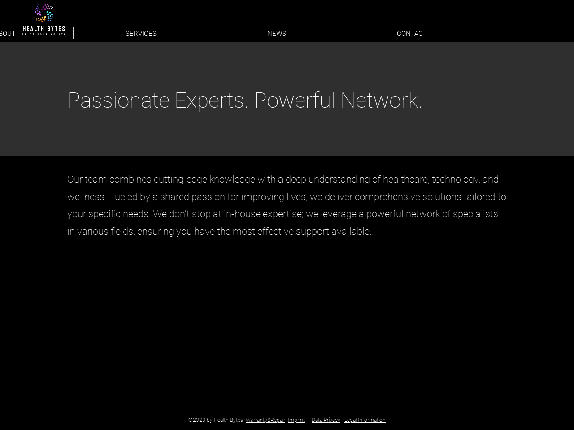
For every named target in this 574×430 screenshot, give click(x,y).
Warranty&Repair (265, 420)
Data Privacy (326, 420)
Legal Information (365, 420)
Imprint (296, 420)
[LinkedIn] (452, 31)
